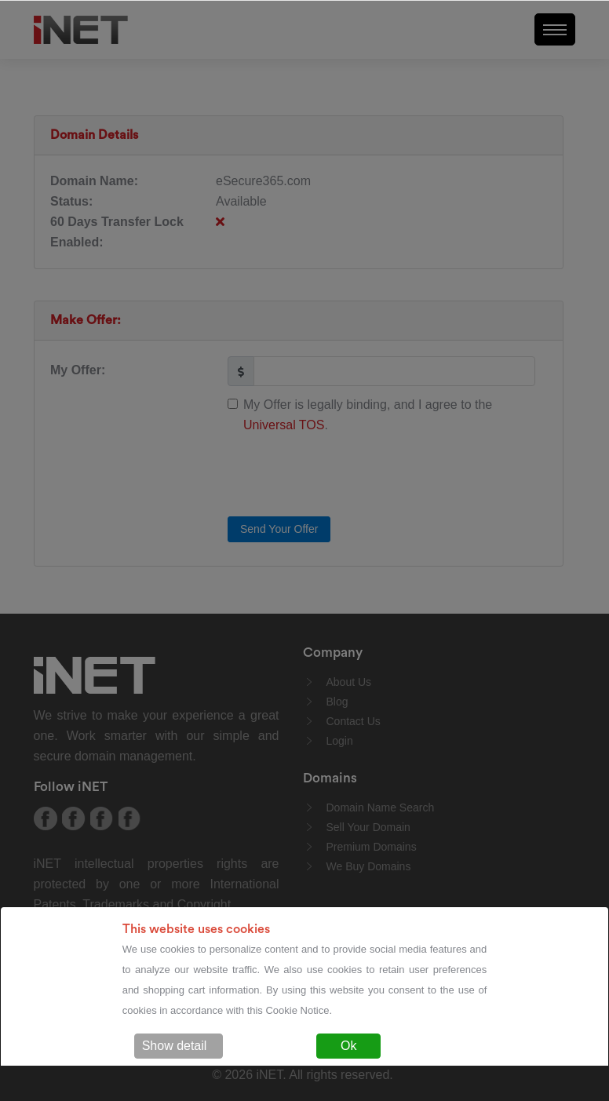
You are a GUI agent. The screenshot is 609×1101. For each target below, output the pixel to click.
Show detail (174, 1045)
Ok (348, 1045)
